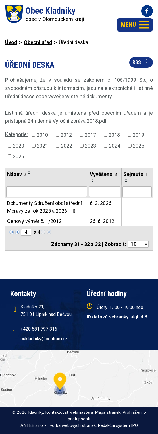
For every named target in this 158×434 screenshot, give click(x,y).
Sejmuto (135, 174)
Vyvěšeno (103, 174)
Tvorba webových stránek (72, 425)
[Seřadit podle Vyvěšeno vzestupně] (93, 179)
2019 (138, 135)
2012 (66, 135)
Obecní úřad (38, 42)
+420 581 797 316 (38, 329)
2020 (18, 146)
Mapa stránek (107, 412)
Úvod (11, 42)
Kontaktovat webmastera (69, 412)
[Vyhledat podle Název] (46, 191)
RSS (141, 61)
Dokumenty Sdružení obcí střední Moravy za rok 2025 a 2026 (44, 207)
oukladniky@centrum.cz (44, 338)
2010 (42, 135)
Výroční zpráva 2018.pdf (80, 121)
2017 (90, 135)
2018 (114, 135)
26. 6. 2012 (102, 221)
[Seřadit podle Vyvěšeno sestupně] (93, 182)
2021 (42, 146)
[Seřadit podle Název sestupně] (29, 174)
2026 (18, 156)
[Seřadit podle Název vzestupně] (29, 171)
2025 (138, 146)
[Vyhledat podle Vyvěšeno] (105, 191)
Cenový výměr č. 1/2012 (39, 221)
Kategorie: (16, 134)
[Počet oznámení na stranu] (138, 244)
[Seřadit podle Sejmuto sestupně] (126, 182)
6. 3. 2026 (100, 203)
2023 (90, 146)
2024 (114, 146)
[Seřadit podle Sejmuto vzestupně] (126, 179)
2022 (66, 146)
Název (16, 174)
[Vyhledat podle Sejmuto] (137, 191)
